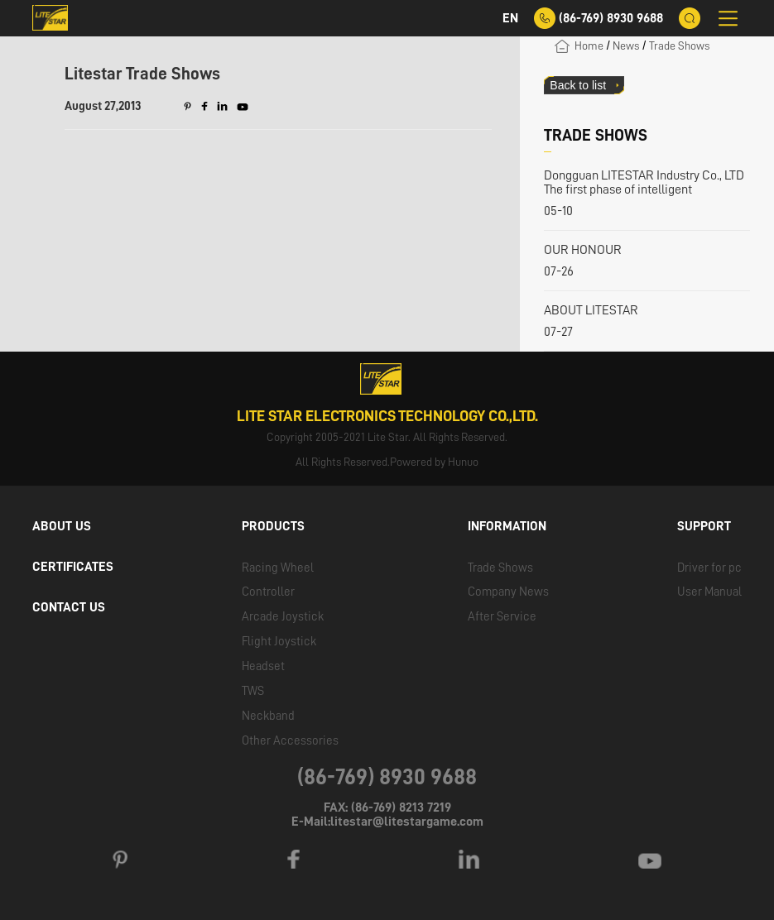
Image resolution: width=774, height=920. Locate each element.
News (626, 45)
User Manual (709, 592)
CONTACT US (68, 607)
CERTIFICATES (72, 566)
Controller (268, 592)
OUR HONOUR (583, 249)
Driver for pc (709, 568)
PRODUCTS (273, 526)
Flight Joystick (279, 641)
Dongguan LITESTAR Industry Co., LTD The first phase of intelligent (644, 182)
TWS (253, 691)
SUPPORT (704, 526)
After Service (502, 617)
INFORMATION (507, 526)
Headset (263, 666)
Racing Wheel (278, 568)
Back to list (578, 85)
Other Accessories (290, 741)
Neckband (268, 716)
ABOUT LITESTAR (591, 310)
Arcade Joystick (283, 617)
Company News (508, 592)
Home (588, 45)
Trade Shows (679, 45)
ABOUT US (61, 526)
